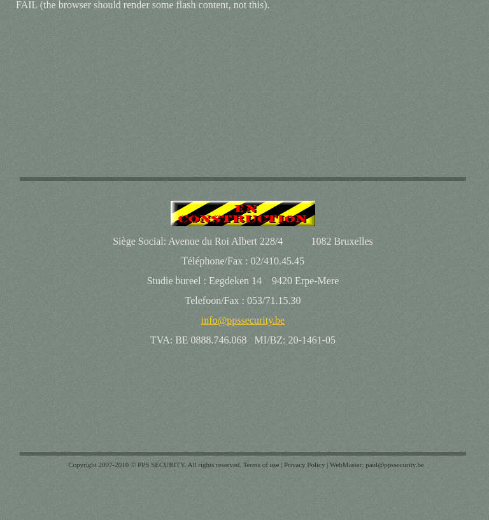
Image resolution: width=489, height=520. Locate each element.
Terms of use (261, 464)
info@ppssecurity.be (243, 320)
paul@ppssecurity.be (394, 464)
